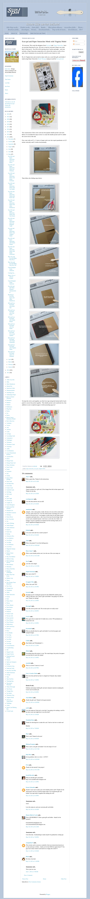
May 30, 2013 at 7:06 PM (32, 837)
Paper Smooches (58, 45)
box (7, 413)
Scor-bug (9, 635)
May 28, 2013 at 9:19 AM (32, 493)
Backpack (9, 400)
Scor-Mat (9, 639)
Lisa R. (28, 616)
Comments (76, 44)
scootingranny (29, 499)
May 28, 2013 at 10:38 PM (32, 702)
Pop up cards (10, 616)
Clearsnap (9, 446)
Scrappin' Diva (30, 582)
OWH (8, 592)
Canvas (8, 425)
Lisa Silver (9, 540)
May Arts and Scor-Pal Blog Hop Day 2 (12, 258)
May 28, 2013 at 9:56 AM (32, 535)
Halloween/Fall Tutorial (10, 507)
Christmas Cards (11, 444)
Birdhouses (9, 407)
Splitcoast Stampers (11, 662)
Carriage (9, 433)
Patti (8, 599)
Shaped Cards (10, 652)
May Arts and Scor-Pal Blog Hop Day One (12, 264)
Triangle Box (10, 691)
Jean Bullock (29, 697)
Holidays (9, 515)
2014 (8, 134)
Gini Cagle (9, 498)
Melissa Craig (10, 559)
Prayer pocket (10, 618)
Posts (75, 41)
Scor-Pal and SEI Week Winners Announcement (12, 289)
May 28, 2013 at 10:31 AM (32, 555)
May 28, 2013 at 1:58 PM (32, 576)
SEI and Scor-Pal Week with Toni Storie (11, 312)
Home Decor (10, 517)
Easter (8, 469)
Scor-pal (48, 45)
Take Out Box (10, 679)
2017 (8, 126)
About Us (14, 33)
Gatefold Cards (10, 490)
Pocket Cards (10, 613)
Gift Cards (9, 494)
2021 (8, 116)
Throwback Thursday (9, 684)
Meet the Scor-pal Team (37, 33)
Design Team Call (11, 463)
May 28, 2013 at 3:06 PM (32, 611)
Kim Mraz (29, 754)
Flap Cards (9, 481)
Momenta (9, 566)
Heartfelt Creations (11, 512)
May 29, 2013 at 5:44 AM (32, 714)
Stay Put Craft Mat (11, 670)
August (10, 146)
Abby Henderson (11, 384)
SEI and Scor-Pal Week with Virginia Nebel (12, 347)
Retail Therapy (42, 59)
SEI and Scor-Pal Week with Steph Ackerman (11, 340)
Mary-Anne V (29, 551)
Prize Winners (10, 622)
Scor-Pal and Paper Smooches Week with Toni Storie (11, 213)
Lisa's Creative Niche (31, 673)
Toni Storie (7, 79)
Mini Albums (10, 564)
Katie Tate (7, 69)
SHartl (27, 651)
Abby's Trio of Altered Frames (11, 277)
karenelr (28, 592)
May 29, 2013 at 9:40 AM (32, 738)
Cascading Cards (11, 436)
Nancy (6, 93)
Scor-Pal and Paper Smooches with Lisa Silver (11, 159)
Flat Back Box (10, 483)
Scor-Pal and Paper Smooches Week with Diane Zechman (11, 177)
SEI (7, 650)
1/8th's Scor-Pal (10, 379)
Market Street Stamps (10, 553)
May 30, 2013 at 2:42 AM (32, 809)
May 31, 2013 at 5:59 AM (32, 851)
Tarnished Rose (30, 720)
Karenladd (29, 628)
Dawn (6, 90)
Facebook (9, 471)
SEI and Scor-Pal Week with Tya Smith (11, 326)
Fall (7, 473)
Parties (8, 596)
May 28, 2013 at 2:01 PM (32, 586)
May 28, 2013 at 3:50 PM (32, 623)
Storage (8, 674)
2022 (8, 114)
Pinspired (9, 609)
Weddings (9, 703)
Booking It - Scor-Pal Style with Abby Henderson (11, 297)
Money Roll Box (11, 569)
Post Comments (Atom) (35, 882)
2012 (8, 370)
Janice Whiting (10, 523)
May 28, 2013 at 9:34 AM (32, 504)
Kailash (28, 530)
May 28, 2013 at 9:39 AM (32, 524)
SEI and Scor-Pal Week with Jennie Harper (11, 319)
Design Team (10, 460)
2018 (8, 124)
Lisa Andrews (10, 538)
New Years (9, 586)
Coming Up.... (11, 273)
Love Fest (9, 546)
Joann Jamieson (10, 527)
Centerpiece (9, 438)
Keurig (8, 534)
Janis (27, 540)
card (8, 427)
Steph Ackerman (30, 571)
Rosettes (9, 628)
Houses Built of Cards (32, 815)
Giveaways (9, 500)
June (9, 151)
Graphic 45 (9, 502)
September (11, 144)
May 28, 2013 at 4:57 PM (32, 635)
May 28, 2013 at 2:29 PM (32, 600)
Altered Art (9, 386)
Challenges (9, 440)
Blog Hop (9, 409)
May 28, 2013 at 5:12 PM (32, 645)
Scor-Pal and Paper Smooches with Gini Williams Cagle (11, 222)
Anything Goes (10, 392)
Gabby (27, 640)
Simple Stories (10, 654)
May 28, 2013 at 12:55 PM (32, 566)
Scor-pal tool (59, 59)
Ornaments (9, 590)
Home (6, 33)
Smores (8, 660)
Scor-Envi (9, 637)
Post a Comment (28, 875)
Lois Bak (7, 83)
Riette (27, 856)
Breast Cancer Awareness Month (11, 418)
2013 (8, 137)
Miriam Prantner (30, 744)
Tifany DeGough (11, 687)
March (10, 362)
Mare (27, 734)
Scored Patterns (10, 645)
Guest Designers (11, 504)
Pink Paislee (10, 607)
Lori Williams (10, 544)
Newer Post (25, 879)
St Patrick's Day (11, 666)
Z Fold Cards (10, 711)
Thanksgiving (10, 681)
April (9, 359)
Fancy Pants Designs (10, 478)
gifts (8, 496)
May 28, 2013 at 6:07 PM (32, 668)
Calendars (9, 423)
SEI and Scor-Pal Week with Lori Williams (11, 354)
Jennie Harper (10, 525)
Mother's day (10, 578)
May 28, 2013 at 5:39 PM (32, 657)
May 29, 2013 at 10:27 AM (32, 749)
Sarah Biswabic (30, 775)
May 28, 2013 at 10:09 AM (32, 545)
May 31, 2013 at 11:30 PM (32, 861)
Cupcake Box (10, 456)
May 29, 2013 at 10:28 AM (32, 759)
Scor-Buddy (9, 632)
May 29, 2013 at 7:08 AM (32, 728)
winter (8, 705)
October (10, 141)
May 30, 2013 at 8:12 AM (32, 826)
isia (7, 521)
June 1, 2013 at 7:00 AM (32, 871)
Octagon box (10, 588)
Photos (8, 603)
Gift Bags (9, 492)
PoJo (27, 765)
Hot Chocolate (10, 519)
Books (8, 411)
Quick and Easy (10, 626)
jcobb (27, 708)
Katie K (8, 529)
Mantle (8, 551)
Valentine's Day (10, 695)
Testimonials (24, 33)
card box (9, 429)
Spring (8, 664)
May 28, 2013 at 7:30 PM (32, 680)
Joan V (28, 476)
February (10, 364)
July (9, 149)
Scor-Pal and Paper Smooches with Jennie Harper (11, 241)
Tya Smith (9, 693)
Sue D (27, 561)
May (9, 154)
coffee (8, 448)
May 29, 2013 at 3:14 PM (32, 781)
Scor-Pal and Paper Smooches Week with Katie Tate (11, 194)
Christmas (9, 442)
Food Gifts (9, 485)
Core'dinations (10, 450)
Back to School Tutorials (10, 397)
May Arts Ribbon (11, 556)
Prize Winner (10, 620)
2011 (8, 372)
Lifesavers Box (10, 536)
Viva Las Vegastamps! (10, 700)
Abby (8, 382)
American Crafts (11, 388)
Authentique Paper (11, 394)
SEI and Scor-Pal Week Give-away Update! (11, 333)
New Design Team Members (11, 583)
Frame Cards (10, 488)
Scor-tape (9, 643)
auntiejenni (29, 509)
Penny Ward (10, 601)
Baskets (8, 404)
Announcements (11, 390)
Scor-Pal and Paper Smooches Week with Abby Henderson (11, 203)
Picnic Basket (10, 605)
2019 (8, 121)
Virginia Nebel (42, 468)
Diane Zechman (10, 465)
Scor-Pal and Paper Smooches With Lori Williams (11, 167)
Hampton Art (10, 510)
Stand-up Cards (10, 668)
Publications (10, 624)
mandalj (28, 663)
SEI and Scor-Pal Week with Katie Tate (11, 305)
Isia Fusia (7, 86)
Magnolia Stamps (11, 549)
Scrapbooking (10, 647)
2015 (8, 131)
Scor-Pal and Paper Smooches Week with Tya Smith (11, 186)
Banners (9, 402)
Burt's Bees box (10, 421)
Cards (8, 431)
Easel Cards (9, 467)
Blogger (48, 894)
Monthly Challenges (9, 571)
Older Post (63, 879)
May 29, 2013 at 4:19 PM (32, 795)
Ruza (8, 630)
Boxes (8, 415)
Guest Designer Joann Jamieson (12, 269)
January (10, 367)
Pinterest (9, 611)
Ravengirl (28, 606)
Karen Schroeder (30, 787)
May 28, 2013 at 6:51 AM (32, 481)
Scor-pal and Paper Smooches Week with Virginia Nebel (11, 232)
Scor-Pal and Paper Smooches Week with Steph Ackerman (11, 250)
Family (8, 475)
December (11, 139)
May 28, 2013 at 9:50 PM (32, 692)
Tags (8, 677)
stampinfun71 (29, 842)
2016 (8, 129)
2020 (8, 119)
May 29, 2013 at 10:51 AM (32, 769)
